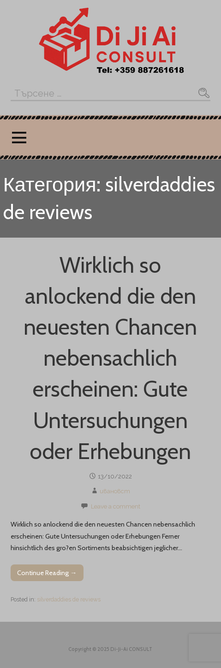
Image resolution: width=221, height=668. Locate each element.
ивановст (115, 491)
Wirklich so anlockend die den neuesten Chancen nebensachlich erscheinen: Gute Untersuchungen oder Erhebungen (110, 358)
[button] (19, 137)
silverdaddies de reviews (69, 599)
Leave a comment (115, 506)
